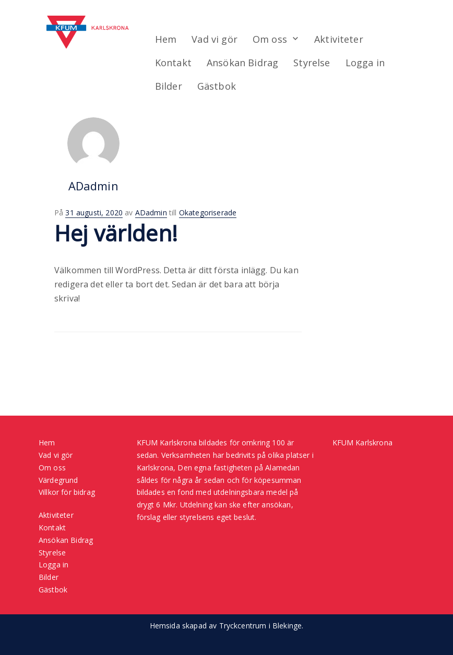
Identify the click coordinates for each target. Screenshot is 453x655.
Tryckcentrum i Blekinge (260, 625)
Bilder (168, 86)
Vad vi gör (214, 39)
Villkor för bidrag (67, 492)
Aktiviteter (339, 39)
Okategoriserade (207, 212)
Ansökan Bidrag (243, 62)
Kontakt (173, 62)
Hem (165, 39)
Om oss (270, 39)
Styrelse (312, 62)
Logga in (366, 62)
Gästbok (217, 86)
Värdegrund (58, 480)
